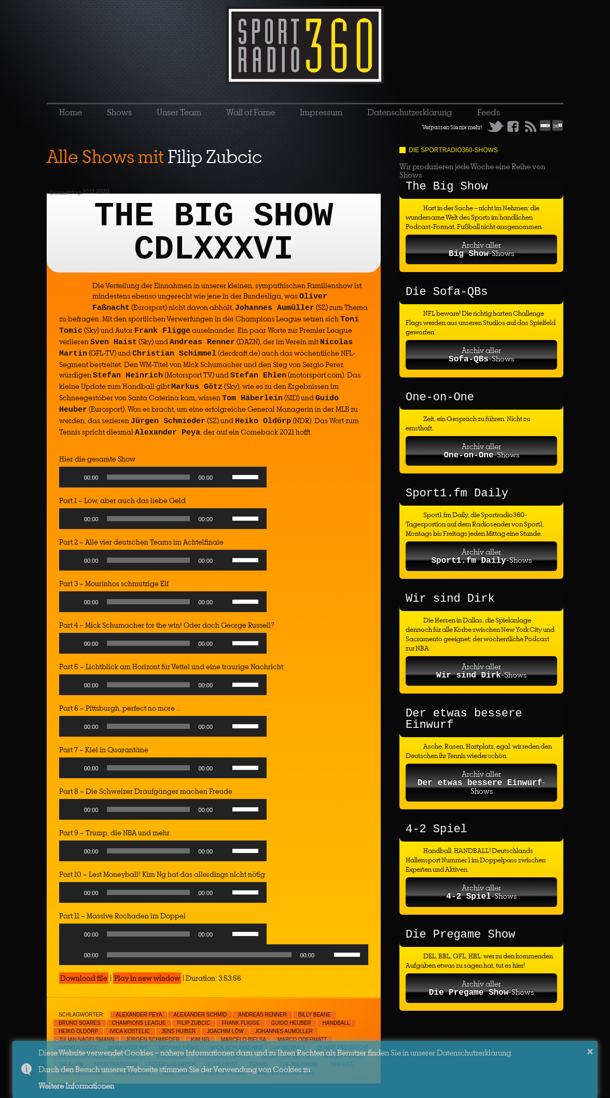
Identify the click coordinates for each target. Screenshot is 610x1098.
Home (70, 112)
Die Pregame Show (460, 934)
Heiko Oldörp (78, 1031)
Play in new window (147, 978)
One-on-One (440, 397)
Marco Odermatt (302, 1039)
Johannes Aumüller (284, 1031)
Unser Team (179, 112)
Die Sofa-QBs (447, 292)
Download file (83, 978)
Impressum (321, 112)
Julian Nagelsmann (86, 1039)
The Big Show (447, 186)
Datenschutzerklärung (409, 112)
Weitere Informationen (76, 1085)
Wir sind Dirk (450, 598)
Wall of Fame (250, 112)
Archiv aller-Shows (481, 249)
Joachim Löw (225, 1031)
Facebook (513, 126)
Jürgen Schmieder (152, 1039)
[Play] (72, 477)
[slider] (148, 477)
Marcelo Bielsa (243, 1039)
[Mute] (224, 477)
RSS (530, 126)
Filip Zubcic (194, 1023)
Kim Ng (200, 1039)
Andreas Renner (262, 1015)
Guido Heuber (291, 1023)
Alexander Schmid (200, 1015)
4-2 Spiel (436, 829)
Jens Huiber (178, 1031)
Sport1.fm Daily (457, 493)
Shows (119, 112)
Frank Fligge (240, 1023)
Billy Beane (314, 1015)
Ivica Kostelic (129, 1031)
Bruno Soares (80, 1023)
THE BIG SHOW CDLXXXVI (214, 233)
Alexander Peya (139, 1015)
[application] (163, 479)
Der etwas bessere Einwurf (464, 719)
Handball (336, 1023)
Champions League (139, 1023)
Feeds (488, 112)
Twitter (495, 126)
